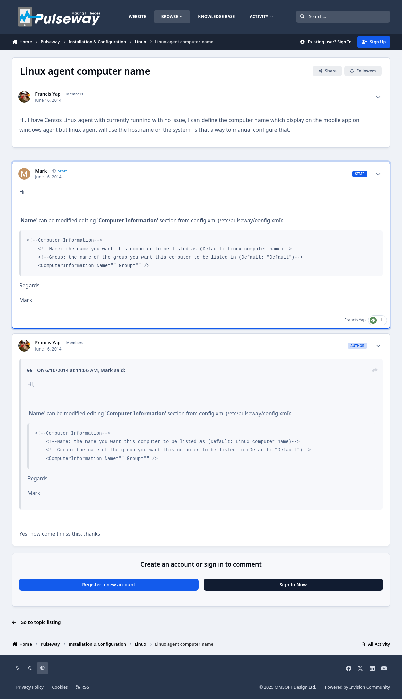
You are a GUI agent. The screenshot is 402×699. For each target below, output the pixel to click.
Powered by (357, 687)
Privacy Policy (30, 687)
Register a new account (108, 584)
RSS (82, 687)
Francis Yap (48, 94)
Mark (41, 171)
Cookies (60, 687)
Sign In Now (293, 584)
